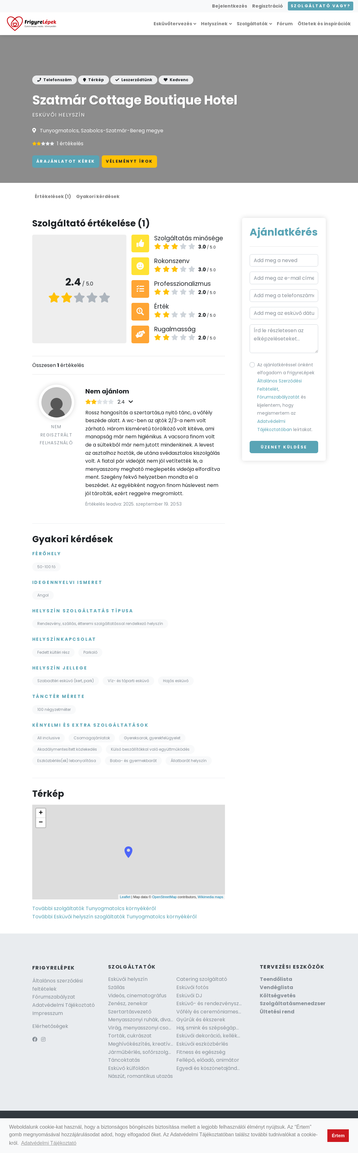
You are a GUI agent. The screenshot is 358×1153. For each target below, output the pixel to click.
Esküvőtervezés (173, 24)
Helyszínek (214, 24)
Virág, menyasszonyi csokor (142, 1027)
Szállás (116, 987)
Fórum (285, 24)
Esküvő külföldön (128, 1068)
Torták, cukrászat (130, 1035)
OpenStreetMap (164, 897)
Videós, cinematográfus (137, 995)
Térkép (93, 79)
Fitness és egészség (200, 1052)
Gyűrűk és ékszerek (200, 1019)
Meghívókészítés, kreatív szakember (154, 1044)
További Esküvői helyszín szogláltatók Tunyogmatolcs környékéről (114, 916)
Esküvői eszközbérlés (202, 1044)
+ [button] (41, 813)
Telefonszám (54, 79)
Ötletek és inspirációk (324, 24)
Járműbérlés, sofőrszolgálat (143, 1052)
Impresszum (47, 1013)
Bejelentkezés (229, 6)
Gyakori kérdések (97, 196)
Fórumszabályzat (53, 996)
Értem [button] (338, 1135)
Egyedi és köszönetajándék (209, 1068)
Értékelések (53, 196)
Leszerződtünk (133, 79)
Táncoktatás (124, 1060)
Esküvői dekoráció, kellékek (209, 1035)
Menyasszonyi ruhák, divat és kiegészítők (158, 1019)
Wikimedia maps (210, 897)
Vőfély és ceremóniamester (211, 1011)
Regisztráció (267, 6)
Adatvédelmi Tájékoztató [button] (48, 1143)
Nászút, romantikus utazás (140, 1076)
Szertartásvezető (129, 1011)
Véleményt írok (129, 161)
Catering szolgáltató (201, 979)
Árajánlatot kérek (65, 161)
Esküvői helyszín (128, 979)
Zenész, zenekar (128, 1003)
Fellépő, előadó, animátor (207, 1060)
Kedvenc (176, 79)
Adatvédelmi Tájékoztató (63, 1005)
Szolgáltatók (252, 24)
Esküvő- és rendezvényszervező (216, 1003)
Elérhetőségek (50, 1026)
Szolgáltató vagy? (320, 6)
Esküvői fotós (192, 987)
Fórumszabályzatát (278, 397)
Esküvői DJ (189, 995)
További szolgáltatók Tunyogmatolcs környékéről (94, 908)
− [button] (41, 822)
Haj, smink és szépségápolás (211, 1027)
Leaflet (125, 897)
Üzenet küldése (284, 447)
